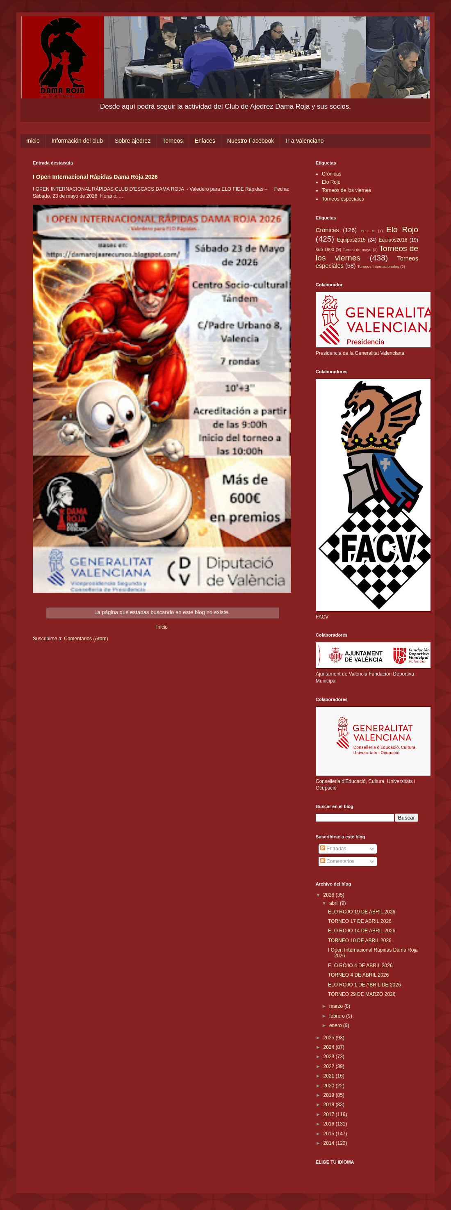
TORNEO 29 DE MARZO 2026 (362, 994)
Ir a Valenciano (304, 140)
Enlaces (205, 140)
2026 (329, 895)
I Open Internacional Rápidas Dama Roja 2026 (95, 177)
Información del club (77, 140)
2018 (329, 1104)
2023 (329, 1056)
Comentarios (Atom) (86, 639)
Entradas (333, 849)
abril (334, 903)
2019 (329, 1095)
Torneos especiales (343, 199)
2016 (329, 1124)
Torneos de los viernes (346, 190)
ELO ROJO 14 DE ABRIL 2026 (361, 931)
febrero (337, 1016)
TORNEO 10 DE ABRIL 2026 (360, 940)
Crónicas (331, 174)
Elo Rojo (331, 182)
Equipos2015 (351, 240)
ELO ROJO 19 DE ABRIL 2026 (361, 912)
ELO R (367, 230)
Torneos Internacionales (378, 266)
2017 (329, 1114)
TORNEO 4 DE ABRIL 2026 (358, 975)
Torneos (172, 140)
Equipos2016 (392, 240)
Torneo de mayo (357, 249)
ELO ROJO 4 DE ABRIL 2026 (360, 965)
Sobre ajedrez (132, 140)
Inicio (33, 140)
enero (336, 1025)
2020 (329, 1086)
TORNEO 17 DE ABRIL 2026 (360, 921)
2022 (329, 1066)
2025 (329, 1038)
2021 (329, 1076)
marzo (336, 1006)
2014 (329, 1143)
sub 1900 (325, 249)
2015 (329, 1134)
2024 (329, 1047)
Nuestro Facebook (250, 140)
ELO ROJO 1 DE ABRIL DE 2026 (364, 985)
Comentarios (337, 861)
